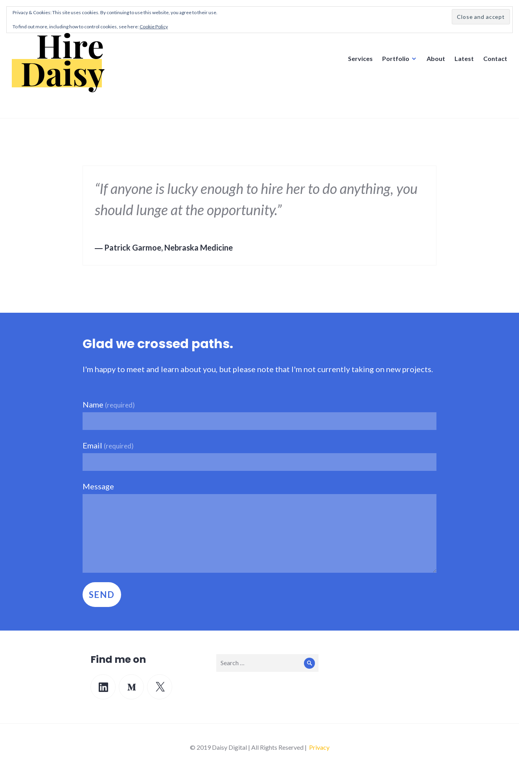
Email (108, 445)
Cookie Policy (154, 27)
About (436, 58)
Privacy (319, 747)
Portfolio (395, 58)
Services (360, 58)
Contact (495, 58)
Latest (464, 58)
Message (98, 486)
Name (109, 404)
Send (102, 594)
